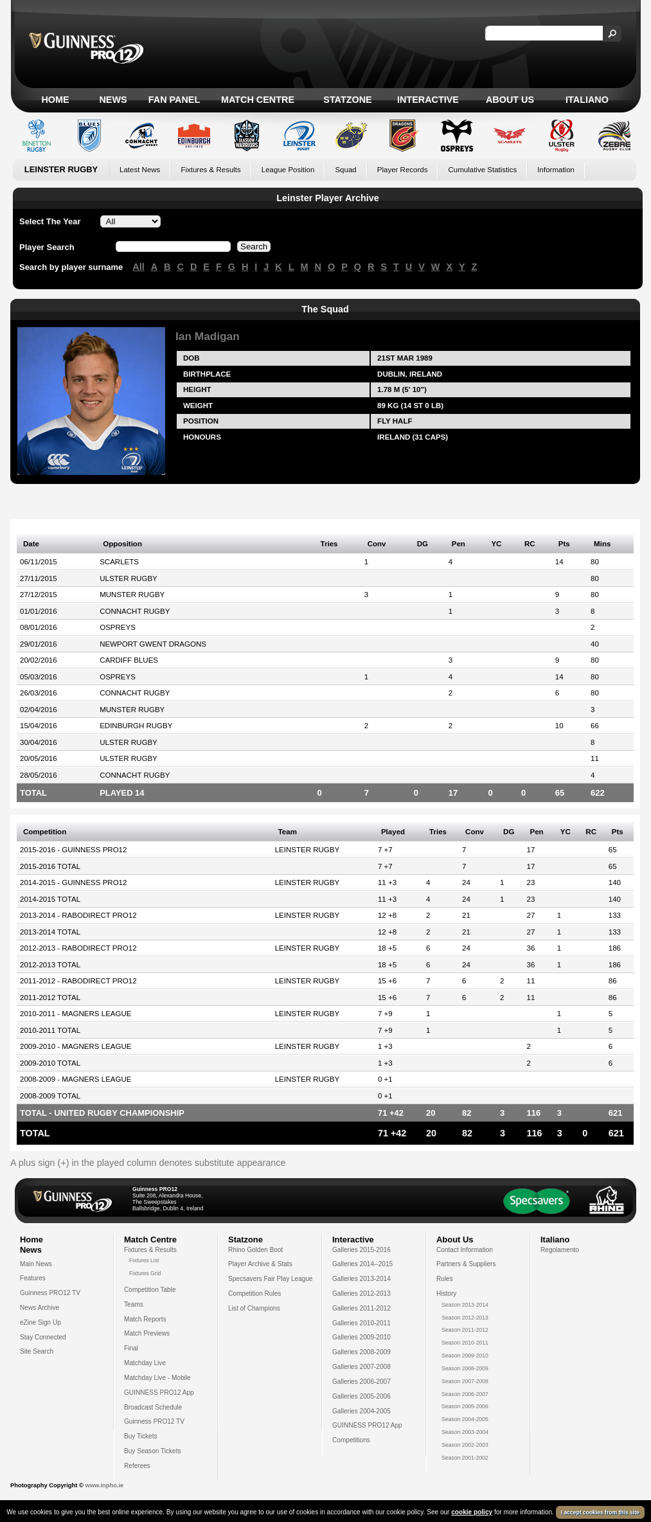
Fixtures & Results (210, 170)
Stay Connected (43, 1337)
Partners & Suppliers (465, 1263)
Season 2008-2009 (464, 1368)
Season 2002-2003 (464, 1445)
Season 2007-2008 (464, 1381)
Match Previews (147, 1333)
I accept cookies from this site (600, 1514)
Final (131, 1348)
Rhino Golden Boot (255, 1249)
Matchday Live (145, 1362)
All (138, 267)
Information (556, 170)
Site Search (36, 1351)
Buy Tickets (140, 1436)
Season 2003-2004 (464, 1432)
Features (33, 1278)
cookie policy (471, 1514)
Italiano (587, 99)
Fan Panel (174, 99)
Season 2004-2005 (464, 1419)
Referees (137, 1465)
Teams (133, 1304)
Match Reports (145, 1319)
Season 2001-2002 (464, 1458)
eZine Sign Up (40, 1322)
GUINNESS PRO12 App (159, 1392)
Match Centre (257, 99)
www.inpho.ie (104, 1485)
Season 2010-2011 (464, 1342)
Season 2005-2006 (464, 1406)
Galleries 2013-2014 (361, 1278)
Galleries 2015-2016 (361, 1249)
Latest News (140, 170)
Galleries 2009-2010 (361, 1337)
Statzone (347, 99)
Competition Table (150, 1289)
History (446, 1293)
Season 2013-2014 (464, 1305)
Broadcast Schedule (153, 1407)
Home (55, 99)
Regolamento (559, 1249)
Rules (444, 1278)
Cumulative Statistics (482, 170)
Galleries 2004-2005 (361, 1411)
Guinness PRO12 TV (50, 1292)
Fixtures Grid (145, 1273)
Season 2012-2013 (464, 1317)
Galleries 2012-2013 (361, 1293)
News (113, 99)
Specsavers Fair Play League (270, 1278)
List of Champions (254, 1308)
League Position (288, 170)
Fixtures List (144, 1260)
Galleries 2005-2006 (361, 1396)
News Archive (39, 1307)
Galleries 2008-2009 (361, 1352)
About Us (510, 99)
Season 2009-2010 (464, 1355)
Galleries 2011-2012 (361, 1308)
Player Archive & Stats (260, 1263)
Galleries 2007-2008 (361, 1366)
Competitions (351, 1440)
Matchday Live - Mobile (157, 1377)
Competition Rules (254, 1293)
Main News (36, 1263)
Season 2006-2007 (464, 1394)
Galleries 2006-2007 (361, 1381)
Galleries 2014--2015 (362, 1263)
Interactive (428, 99)
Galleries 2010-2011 (361, 1323)
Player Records (402, 170)
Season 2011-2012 (464, 1330)
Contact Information (464, 1249)
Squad (345, 170)
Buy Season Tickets (152, 1451)
